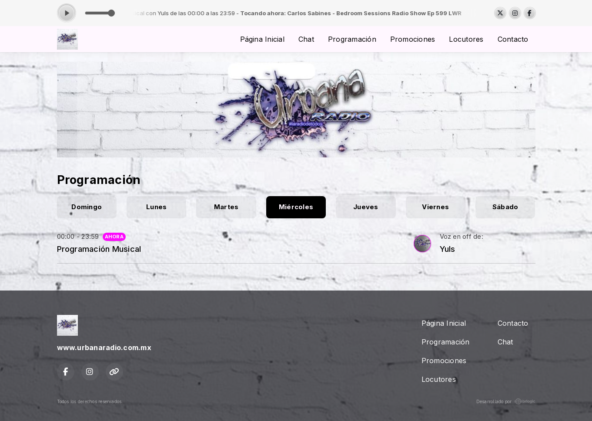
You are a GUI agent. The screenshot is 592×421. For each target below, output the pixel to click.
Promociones (412, 39)
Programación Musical (99, 249)
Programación (352, 39)
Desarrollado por (505, 401)
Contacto (513, 39)
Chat (306, 39)
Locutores (466, 39)
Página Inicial (262, 39)
